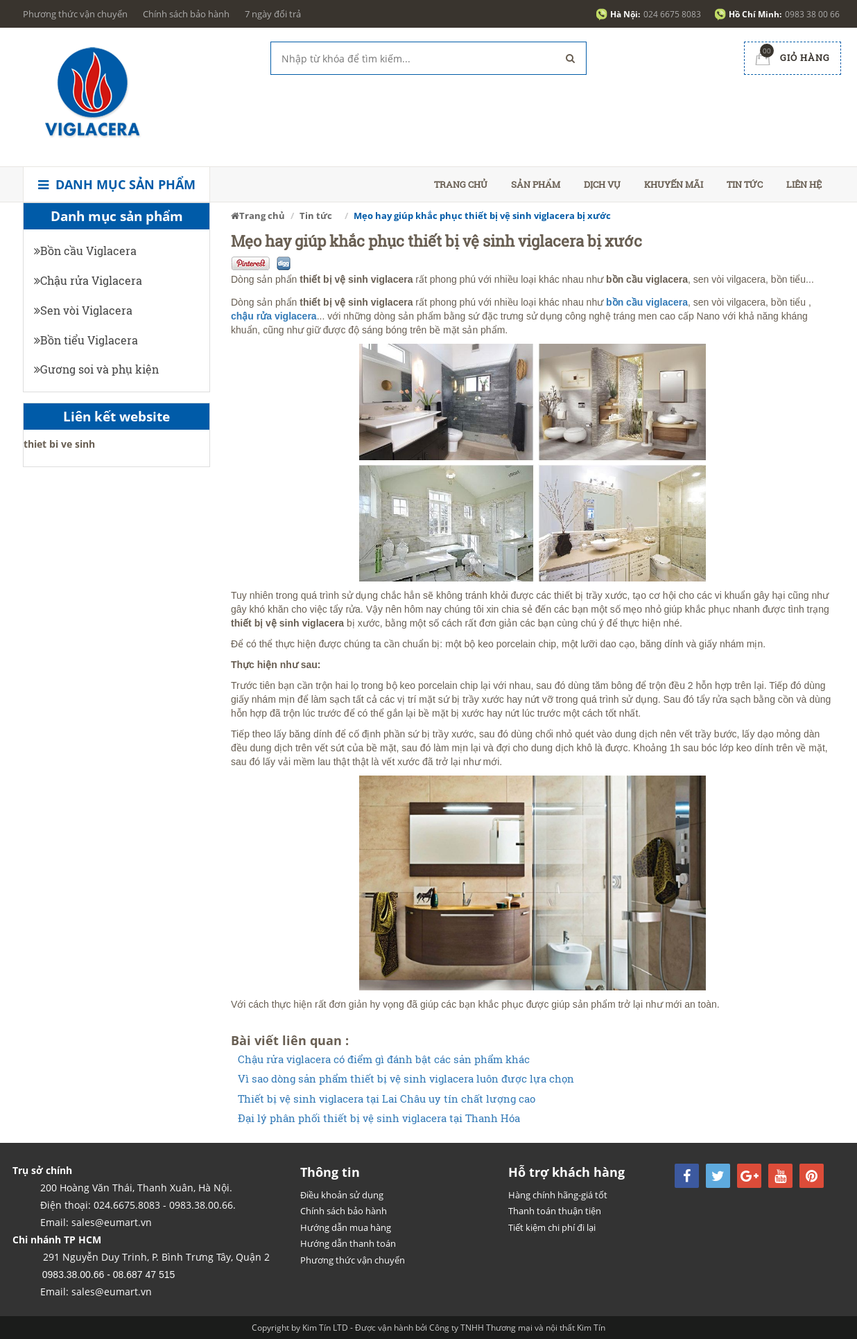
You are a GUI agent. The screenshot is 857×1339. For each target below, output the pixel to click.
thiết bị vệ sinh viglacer (353, 279)
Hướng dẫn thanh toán (348, 1243)
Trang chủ (460, 184)
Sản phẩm (535, 184)
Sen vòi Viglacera (83, 310)
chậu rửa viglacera (274, 316)
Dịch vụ (602, 184)
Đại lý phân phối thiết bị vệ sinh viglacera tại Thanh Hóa (379, 1118)
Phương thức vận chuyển (75, 14)
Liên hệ (804, 184)
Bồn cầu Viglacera (85, 250)
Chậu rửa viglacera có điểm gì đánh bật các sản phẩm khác (384, 1059)
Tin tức (745, 184)
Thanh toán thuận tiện (554, 1211)
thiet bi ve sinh (59, 443)
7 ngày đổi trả (273, 14)
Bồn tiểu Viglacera (86, 340)
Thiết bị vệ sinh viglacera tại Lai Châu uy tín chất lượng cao (386, 1099)
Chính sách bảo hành (186, 14)
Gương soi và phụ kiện (96, 369)
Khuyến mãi (673, 184)
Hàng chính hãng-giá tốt (557, 1195)
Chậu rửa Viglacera (88, 280)
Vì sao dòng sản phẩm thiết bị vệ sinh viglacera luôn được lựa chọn (406, 1079)
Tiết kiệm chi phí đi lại (552, 1227)
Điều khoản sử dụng (341, 1195)
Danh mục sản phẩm (117, 184)
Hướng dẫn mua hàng (345, 1227)
